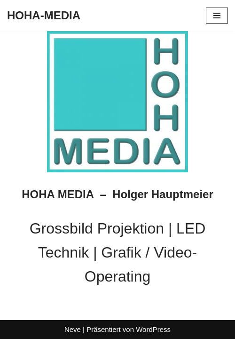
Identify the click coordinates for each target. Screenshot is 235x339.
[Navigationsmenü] (217, 16)
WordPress (153, 329)
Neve (72, 329)
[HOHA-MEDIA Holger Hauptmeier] (43, 15)
